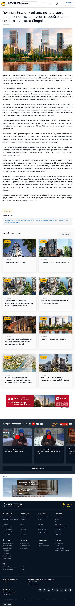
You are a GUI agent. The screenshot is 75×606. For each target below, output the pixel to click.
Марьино (40, 526)
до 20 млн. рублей (8, 547)
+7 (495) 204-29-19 (46, 2)
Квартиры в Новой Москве (10, 519)
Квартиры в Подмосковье (10, 521)
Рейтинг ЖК (23, 571)
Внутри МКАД (7, 555)
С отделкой (6, 552)
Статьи (22, 568)
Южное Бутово (42, 529)
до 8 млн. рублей (8, 542)
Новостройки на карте (9, 566)
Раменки (57, 519)
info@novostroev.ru (8, 581)
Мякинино (58, 529)
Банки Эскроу (59, 542)
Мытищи (22, 524)
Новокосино (58, 524)
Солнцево (40, 524)
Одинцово (23, 529)
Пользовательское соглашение (63, 599)
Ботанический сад (60, 526)
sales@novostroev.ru (33, 583)
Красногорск (24, 516)
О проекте (6, 589)
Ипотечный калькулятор (62, 550)
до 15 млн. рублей (8, 545)
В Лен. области (7, 534)
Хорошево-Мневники (44, 516)
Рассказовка (59, 521)
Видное (22, 526)
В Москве (5, 524)
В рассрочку (6, 550)
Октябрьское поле (60, 531)
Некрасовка (58, 516)
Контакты (6, 594)
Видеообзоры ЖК (8, 568)
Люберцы (23, 519)
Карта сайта (7, 603)
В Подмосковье (7, 526)
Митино (40, 519)
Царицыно (41, 521)
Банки (57, 545)
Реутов (22, 531)
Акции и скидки (60, 547)
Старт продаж (7, 557)
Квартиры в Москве (8, 516)
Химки (22, 521)
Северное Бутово (42, 531)
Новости (22, 566)
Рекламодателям (9, 591)
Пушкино (22, 534)
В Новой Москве (7, 529)
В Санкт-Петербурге (8, 531)
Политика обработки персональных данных (37, 599)
